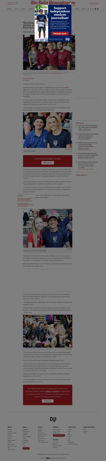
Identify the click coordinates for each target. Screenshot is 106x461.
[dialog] (53, 230)
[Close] (70, 3)
